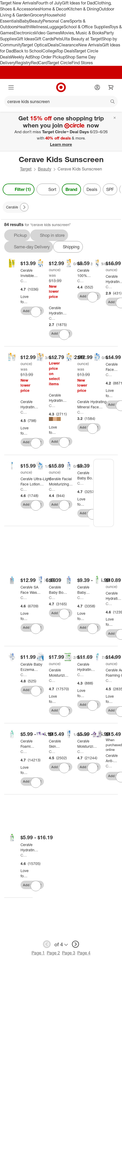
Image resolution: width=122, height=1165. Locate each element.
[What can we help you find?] (61, 101)
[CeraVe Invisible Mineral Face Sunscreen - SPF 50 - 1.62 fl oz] (30, 273)
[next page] (75, 944)
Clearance (68, 44)
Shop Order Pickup (47, 57)
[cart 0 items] (111, 87)
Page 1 (38, 952)
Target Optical (35, 44)
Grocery (37, 15)
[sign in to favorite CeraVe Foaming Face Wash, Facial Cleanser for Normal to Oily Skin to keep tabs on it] (35, 782)
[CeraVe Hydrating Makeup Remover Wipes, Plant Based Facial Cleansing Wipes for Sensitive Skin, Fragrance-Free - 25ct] (86, 667)
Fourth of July (49, 3)
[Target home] (61, 87)
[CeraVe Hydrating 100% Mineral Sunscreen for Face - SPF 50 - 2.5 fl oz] (58, 310)
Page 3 (68, 952)
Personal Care (56, 21)
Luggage (55, 26)
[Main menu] (11, 87)
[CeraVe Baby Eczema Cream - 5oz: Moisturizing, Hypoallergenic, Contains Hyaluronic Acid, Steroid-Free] (33, 667)
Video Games (47, 32)
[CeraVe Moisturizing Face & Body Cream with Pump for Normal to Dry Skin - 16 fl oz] (59, 672)
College (49, 51)
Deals (53, 44)
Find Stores (82, 62)
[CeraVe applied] (16, 207)
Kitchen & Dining (83, 9)
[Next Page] (24, 207)
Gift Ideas (25, 38)
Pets (58, 38)
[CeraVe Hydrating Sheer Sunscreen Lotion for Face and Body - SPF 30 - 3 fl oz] (30, 404)
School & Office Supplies (87, 26)
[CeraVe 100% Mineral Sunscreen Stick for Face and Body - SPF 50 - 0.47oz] (86, 273)
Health (23, 26)
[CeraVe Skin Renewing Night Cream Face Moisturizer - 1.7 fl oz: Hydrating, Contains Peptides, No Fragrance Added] (58, 744)
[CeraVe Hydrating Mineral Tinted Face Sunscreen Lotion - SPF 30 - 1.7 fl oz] (58, 398)
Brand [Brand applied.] (71, 189)
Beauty (36, 21)
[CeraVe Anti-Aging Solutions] (113, 758)
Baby (24, 21)
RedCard (39, 62)
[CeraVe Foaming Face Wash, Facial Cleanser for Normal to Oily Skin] (28, 744)
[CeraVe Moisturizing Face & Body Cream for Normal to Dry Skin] (87, 744)
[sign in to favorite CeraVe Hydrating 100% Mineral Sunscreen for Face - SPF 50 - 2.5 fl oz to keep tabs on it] (64, 334)
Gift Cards (44, 38)
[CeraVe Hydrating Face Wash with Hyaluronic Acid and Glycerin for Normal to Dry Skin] (29, 847)
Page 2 (53, 952)
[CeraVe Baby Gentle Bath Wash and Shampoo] (85, 590)
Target (26, 169)
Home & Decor (53, 9)
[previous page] (47, 944)
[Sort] (48, 189)
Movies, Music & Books (82, 32)
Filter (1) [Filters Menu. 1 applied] (18, 189)
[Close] (114, 118)
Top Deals (65, 51)
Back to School (28, 51)
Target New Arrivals (18, 3)
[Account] (97, 87)
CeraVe (24, 281)
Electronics (24, 32)
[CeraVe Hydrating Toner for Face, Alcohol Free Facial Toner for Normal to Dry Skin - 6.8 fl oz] (114, 596)
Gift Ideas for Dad (78, 3)
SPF (110, 189)
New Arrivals (90, 44)
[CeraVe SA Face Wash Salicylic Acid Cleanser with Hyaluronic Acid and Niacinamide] (31, 590)
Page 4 (83, 952)
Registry (23, 62)
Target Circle (60, 62)
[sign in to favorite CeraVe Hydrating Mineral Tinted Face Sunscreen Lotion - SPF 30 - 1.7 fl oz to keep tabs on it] (64, 442)
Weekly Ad (20, 57)
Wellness (38, 26)
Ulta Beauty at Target (82, 38)
